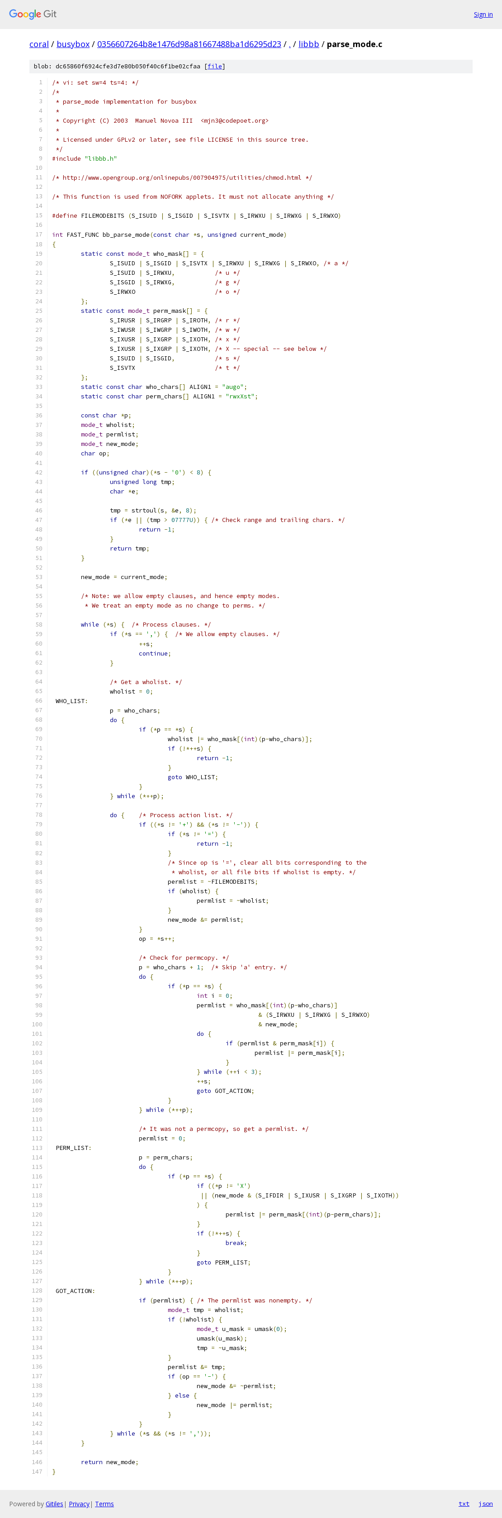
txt (464, 1503)
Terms (104, 1503)
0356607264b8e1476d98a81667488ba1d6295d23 (189, 43)
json (485, 1503)
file (215, 66)
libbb (308, 43)
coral (39, 43)
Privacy (79, 1503)
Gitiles (54, 1503)
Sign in (483, 14)
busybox (73, 43)
